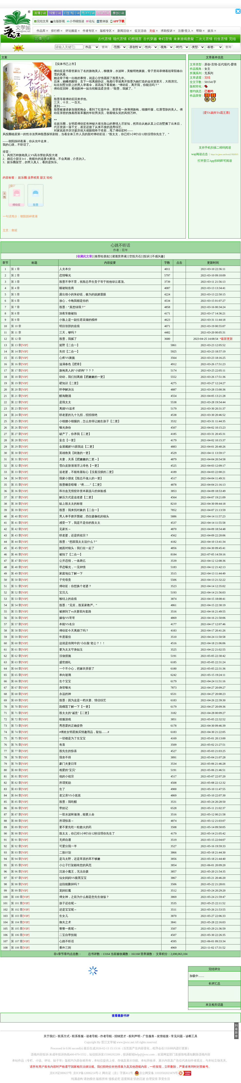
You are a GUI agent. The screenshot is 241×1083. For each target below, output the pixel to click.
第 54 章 (16, 605)
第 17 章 (16, 370)
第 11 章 (16, 332)
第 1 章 (15, 269)
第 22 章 (16, 402)
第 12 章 (16, 339)
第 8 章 (15, 313)
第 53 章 (16, 599)
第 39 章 (16, 510)
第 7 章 (15, 307)
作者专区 (90, 30)
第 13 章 (16, 345)
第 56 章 (16, 618)
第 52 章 (16, 592)
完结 (232, 39)
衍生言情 (221, 39)
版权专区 (107, 30)
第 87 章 (16, 814)
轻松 (49, 177)
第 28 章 (16, 440)
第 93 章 (16, 852)
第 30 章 (16, 453)
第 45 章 (16, 548)
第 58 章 (16, 630)
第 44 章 (16, 541)
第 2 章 (15, 275)
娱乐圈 (22, 177)
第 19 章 (16, 383)
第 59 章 (16, 637)
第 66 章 (16, 681)
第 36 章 (16, 491)
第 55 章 (16, 611)
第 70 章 (16, 706)
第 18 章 (16, 377)
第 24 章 (16, 415)
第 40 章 (16, 516)
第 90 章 (16, 833)
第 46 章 (16, 554)
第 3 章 (15, 281)
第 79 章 (16, 763)
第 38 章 (16, 503)
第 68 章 (16, 694)
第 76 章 (16, 744)
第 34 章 (16, 478)
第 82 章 (16, 782)
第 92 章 (16, 846)
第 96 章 (16, 871)
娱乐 (212, 30)
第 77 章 (16, 751)
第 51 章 (16, 586)
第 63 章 (16, 662)
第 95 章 (16, 865)
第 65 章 (16, 675)
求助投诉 (168, 30)
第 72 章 (16, 719)
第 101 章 (17, 903)
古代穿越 (150, 39)
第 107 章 (17, 941)
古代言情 (104, 39)
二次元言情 (203, 39)
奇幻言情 (165, 39)
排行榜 (56, 30)
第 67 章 (16, 687)
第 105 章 (17, 928)
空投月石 (135, 256)
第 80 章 (16, 770)
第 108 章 (17, 947)
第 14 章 (16, 351)
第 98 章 (16, 884)
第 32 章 (16, 465)
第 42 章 (16, 529)
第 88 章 (16, 820)
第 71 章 (16, 713)
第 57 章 (16, 624)
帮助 (200, 30)
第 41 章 (16, 522)
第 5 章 (15, 294)
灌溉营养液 (119, 256)
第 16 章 (16, 364)
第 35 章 (16, 484)
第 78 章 (16, 757)
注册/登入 (185, 30)
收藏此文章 (84, 256)
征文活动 (140, 30)
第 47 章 (16, 560)
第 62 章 (16, 656)
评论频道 (72, 30)
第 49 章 (16, 573)
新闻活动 (124, 30)
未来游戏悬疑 (183, 39)
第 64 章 (16, 668)
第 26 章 (16, 427)
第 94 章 (16, 859)
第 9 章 (15, 319)
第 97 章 (16, 878)
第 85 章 (16, 801)
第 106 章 (17, 935)
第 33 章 (16, 472)
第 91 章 (16, 840)
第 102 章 (17, 909)
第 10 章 (16, 326)
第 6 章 (15, 300)
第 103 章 (17, 916)
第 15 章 (16, 358)
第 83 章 (16, 789)
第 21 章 (16, 396)
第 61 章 (16, 649)
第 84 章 (16, 795)
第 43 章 (16, 535)
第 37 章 (16, 497)
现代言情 (120, 39)
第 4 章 (15, 288)
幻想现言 (135, 39)
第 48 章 (16, 567)
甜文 (43, 177)
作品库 (42, 30)
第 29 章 (16, 446)
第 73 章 (16, 725)
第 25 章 (16, 421)
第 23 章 (16, 408)
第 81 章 (16, 776)
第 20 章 (16, 389)
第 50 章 (16, 580)
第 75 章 (16, 738)
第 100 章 (17, 897)
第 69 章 (16, 700)
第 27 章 (16, 434)
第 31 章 (16, 459)
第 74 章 (16, 732)
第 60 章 (16, 643)
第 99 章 (16, 890)
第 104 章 (17, 922)
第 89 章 (16, 827)
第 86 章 (16, 808)
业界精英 (33, 177)
